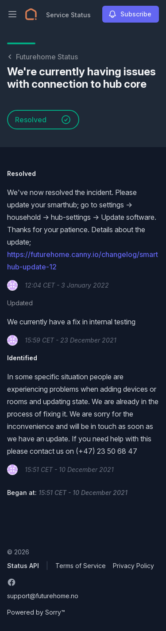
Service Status (68, 15)
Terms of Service (80, 565)
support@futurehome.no (42, 596)
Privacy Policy (133, 565)
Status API (23, 565)
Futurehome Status (42, 56)
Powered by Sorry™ (36, 612)
